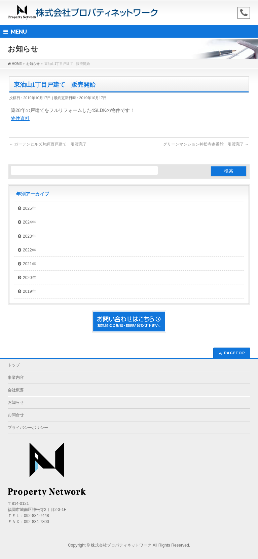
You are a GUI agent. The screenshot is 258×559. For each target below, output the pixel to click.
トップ (14, 365)
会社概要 (16, 390)
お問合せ (16, 414)
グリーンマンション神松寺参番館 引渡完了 (206, 144)
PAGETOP (234, 353)
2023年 (29, 236)
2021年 (29, 264)
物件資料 (20, 118)
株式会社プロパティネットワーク (121, 545)
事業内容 (16, 377)
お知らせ (16, 402)
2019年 (29, 291)
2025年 (29, 208)
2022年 (29, 250)
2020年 (29, 277)
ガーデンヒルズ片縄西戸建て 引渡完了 (48, 144)
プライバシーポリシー (28, 427)
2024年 (29, 222)
